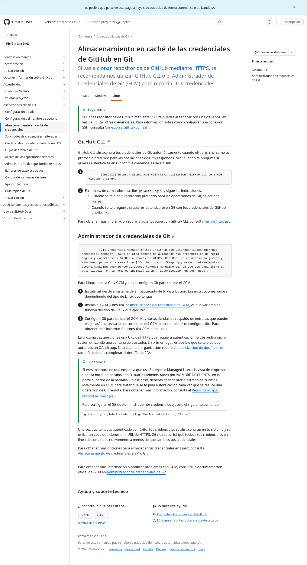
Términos (115, 549)
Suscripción (292, 22)
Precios (161, 549)
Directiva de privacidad (91, 523)
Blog (201, 549)
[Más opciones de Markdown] (291, 52)
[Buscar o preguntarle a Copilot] (155, 22)
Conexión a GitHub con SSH (127, 127)
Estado (148, 549)
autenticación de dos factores (200, 347)
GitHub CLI (94, 141)
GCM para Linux (154, 328)
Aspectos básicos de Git (112, 36)
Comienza (85, 36)
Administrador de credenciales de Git (126, 235)
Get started (17, 43)
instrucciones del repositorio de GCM (159, 305)
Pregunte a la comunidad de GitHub (180, 514)
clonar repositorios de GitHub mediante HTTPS (153, 67)
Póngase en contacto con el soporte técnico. (186, 520)
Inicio (11, 35)
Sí (85, 515)
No (101, 515)
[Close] (294, 6)
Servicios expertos (182, 549)
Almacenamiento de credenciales (104, 453)
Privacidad (132, 549)
